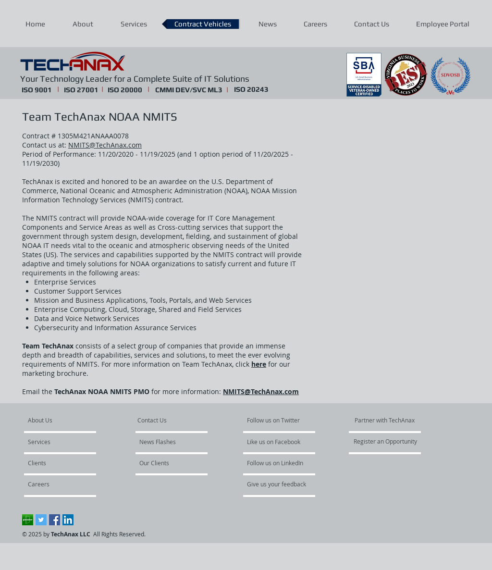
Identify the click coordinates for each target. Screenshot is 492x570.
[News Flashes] (167, 442)
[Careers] (53, 484)
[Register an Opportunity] (386, 441)
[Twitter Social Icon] (41, 519)
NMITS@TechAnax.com (105, 144)
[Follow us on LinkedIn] (278, 463)
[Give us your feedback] (281, 484)
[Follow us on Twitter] (276, 420)
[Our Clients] (165, 463)
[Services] (55, 442)
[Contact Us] (160, 420)
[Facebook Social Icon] (54, 519)
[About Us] (64, 420)
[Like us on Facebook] (276, 442)
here (258, 364)
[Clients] (54, 463)
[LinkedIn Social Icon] (68, 519)
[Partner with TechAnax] (385, 420)
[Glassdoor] (27, 519)
